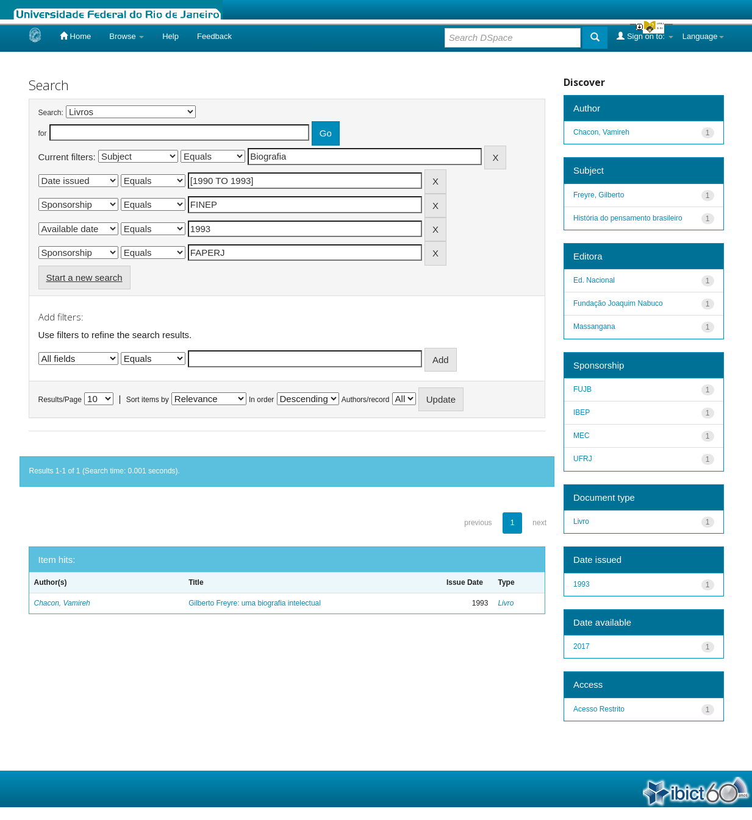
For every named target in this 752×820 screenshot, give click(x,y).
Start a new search (84, 277)
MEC (581, 435)
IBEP (581, 412)
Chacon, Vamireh (62, 603)
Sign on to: (645, 36)
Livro (506, 603)
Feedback (214, 36)
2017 (581, 646)
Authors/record (366, 399)
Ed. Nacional (594, 280)
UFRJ (582, 458)
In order (261, 399)
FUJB (582, 389)
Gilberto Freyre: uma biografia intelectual (254, 603)
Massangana (594, 326)
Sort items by (147, 399)
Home (75, 36)
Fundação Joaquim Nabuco (618, 303)
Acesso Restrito (599, 709)
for (42, 133)
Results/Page (60, 399)
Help (170, 36)
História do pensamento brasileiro (627, 218)
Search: (50, 112)
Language (703, 36)
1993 (581, 584)
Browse (126, 36)
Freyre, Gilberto (598, 195)
